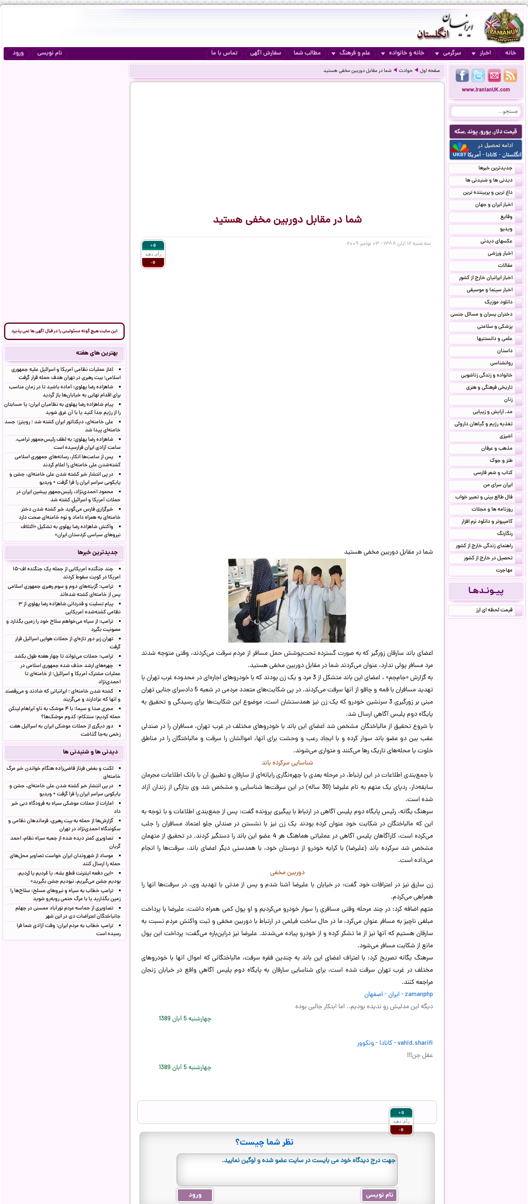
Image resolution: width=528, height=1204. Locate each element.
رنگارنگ (509, 534)
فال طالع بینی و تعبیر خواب (488, 498)
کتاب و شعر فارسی (498, 473)
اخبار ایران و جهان (498, 205)
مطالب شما (307, 53)
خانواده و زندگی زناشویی (491, 376)
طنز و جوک (506, 461)
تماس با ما (224, 53)
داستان (509, 351)
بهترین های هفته (97, 353)
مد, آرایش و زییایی (497, 412)
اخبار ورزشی (505, 254)
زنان (513, 400)
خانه (510, 53)
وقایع (511, 217)
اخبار (481, 53)
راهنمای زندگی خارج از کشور (489, 546)
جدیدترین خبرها (500, 169)
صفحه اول (430, 71)
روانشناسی (506, 363)
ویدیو (511, 229)
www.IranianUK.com (486, 90)
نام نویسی (49, 53)
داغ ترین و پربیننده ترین (492, 193)
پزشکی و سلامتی (499, 327)
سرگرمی (448, 53)
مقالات (510, 266)
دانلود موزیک (503, 303)
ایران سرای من (502, 485)
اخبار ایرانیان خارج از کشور (490, 278)
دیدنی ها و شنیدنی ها (493, 181)
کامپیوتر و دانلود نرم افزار (491, 522)
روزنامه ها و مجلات (497, 510)
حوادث (406, 71)
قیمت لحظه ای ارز (499, 610)
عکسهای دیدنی (501, 242)
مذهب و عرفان (501, 449)
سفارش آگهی (265, 53)
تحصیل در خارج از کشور (493, 558)
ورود (18, 53)
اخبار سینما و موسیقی (494, 290)
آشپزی (511, 437)
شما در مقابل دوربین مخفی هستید (357, 71)
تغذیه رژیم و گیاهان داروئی (488, 424)
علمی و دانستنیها (499, 339)
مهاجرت (509, 571)
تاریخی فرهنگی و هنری (494, 388)
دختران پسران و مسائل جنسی (486, 315)
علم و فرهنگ (350, 53)
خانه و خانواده (402, 53)
